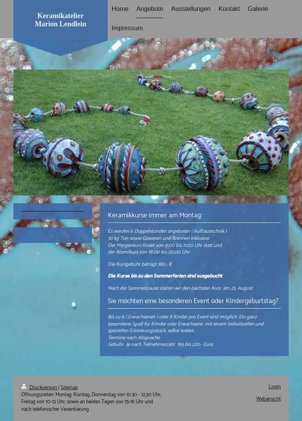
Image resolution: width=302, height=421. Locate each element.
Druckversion (39, 388)
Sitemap (69, 388)
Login (275, 387)
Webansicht (268, 399)
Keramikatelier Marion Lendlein (61, 20)
